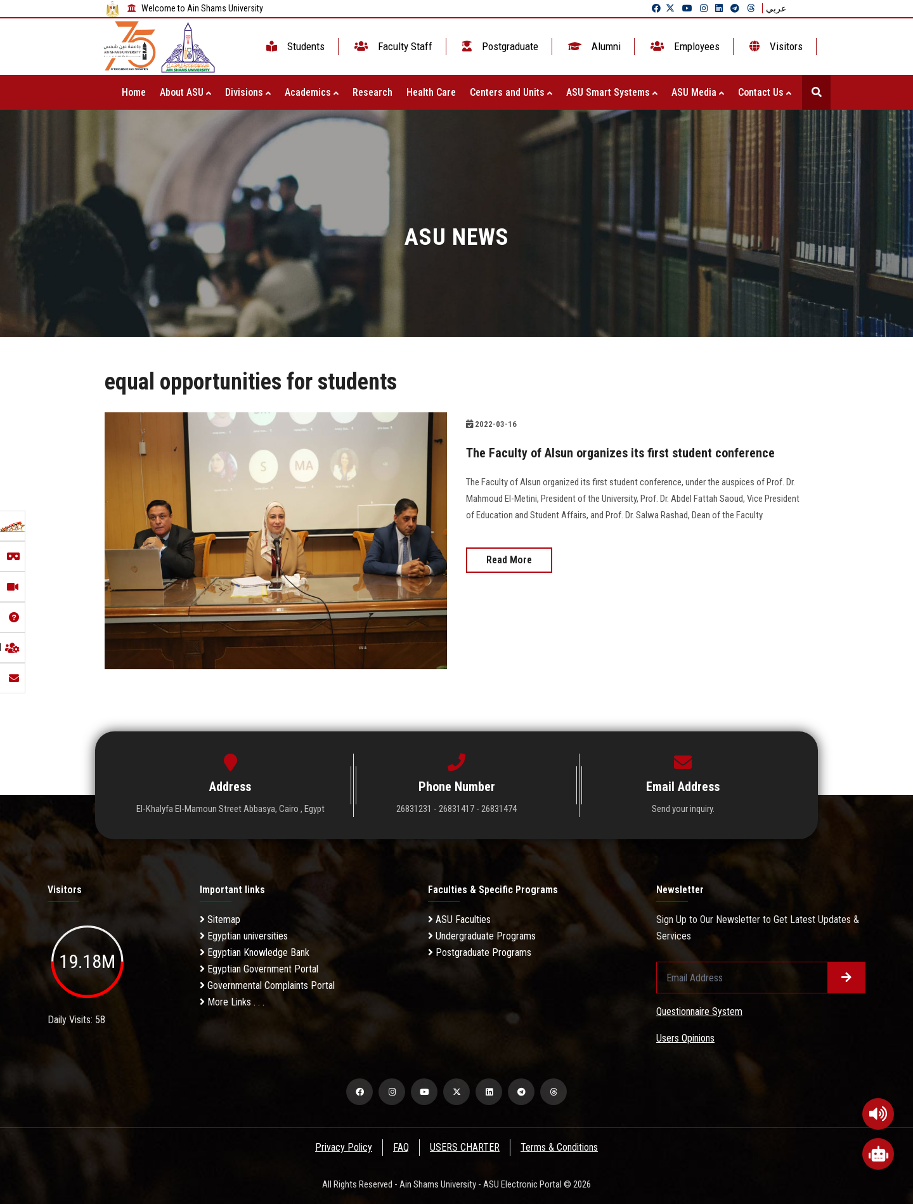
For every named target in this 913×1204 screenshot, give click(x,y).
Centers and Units (511, 92)
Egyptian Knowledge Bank (254, 952)
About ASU (185, 92)
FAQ (401, 1147)
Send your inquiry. (683, 809)
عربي (776, 8)
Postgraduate (499, 46)
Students (294, 46)
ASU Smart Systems (611, 92)
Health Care (431, 92)
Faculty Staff (392, 46)
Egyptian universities (244, 936)
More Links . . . (232, 1002)
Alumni (593, 46)
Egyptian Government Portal (259, 969)
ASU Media (697, 92)
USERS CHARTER (465, 1147)
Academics (312, 92)
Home (134, 92)
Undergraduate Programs (482, 936)
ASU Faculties (459, 919)
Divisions (248, 92)
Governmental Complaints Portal (267, 985)
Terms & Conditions (560, 1147)
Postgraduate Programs (479, 952)
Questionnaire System (699, 1011)
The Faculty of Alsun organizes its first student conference (620, 453)
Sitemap (220, 919)
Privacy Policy (343, 1147)
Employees (684, 46)
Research (372, 92)
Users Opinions (685, 1038)
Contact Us (764, 92)
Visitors (775, 46)
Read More (509, 559)
